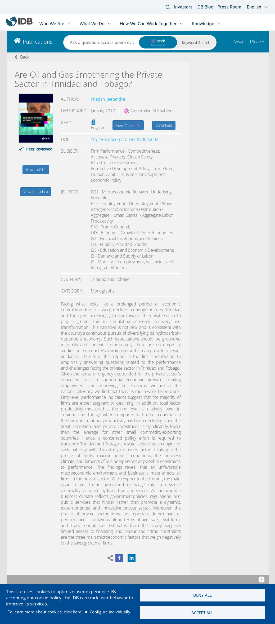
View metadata (36, 191)
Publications (37, 41)
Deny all (202, 595)
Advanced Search (248, 41)
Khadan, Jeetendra (108, 99)
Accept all (202, 612)
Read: (67, 123)
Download (164, 125)
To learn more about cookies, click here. (45, 611)
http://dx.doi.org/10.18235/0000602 (124, 139)
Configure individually (110, 611)
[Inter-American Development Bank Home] (19, 25)
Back (24, 57)
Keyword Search (196, 42)
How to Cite (36, 169)
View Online (128, 125)
